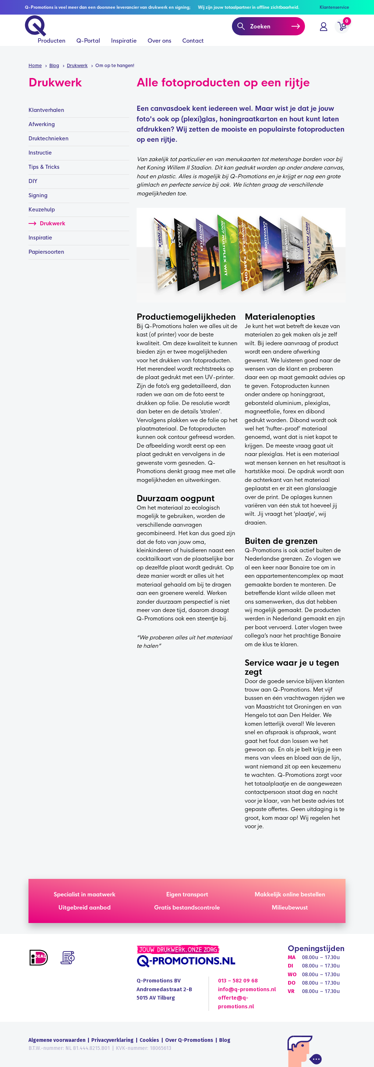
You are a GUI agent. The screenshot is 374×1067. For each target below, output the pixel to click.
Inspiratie (124, 51)
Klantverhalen (46, 110)
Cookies (149, 1040)
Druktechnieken (48, 138)
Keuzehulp (41, 209)
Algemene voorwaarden (56, 1040)
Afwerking (41, 124)
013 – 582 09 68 (238, 980)
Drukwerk (46, 223)
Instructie (40, 152)
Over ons (159, 51)
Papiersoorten (46, 252)
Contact (193, 51)
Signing (37, 195)
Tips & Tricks (44, 167)
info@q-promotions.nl (247, 989)
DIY (33, 181)
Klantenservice (334, 7)
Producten (51, 51)
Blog (224, 1040)
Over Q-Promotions (189, 1040)
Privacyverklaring (112, 1040)
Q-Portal (88, 51)
